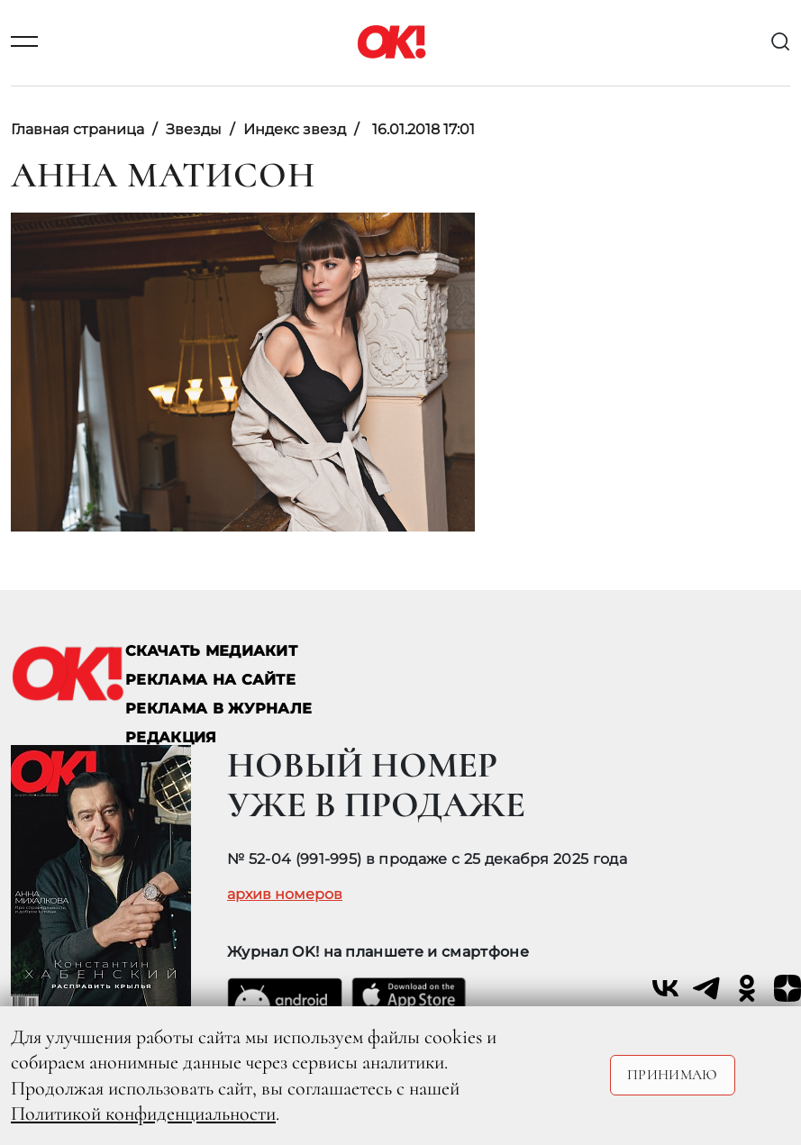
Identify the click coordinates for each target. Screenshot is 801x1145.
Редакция (171, 737)
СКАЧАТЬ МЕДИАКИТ (211, 650)
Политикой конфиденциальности (143, 1113)
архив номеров (284, 894)
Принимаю (672, 1075)
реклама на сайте (210, 679)
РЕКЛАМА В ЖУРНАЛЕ (218, 708)
